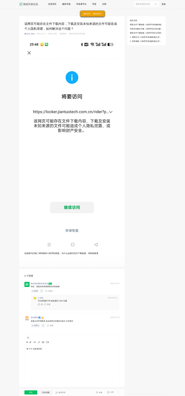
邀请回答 (60, 392)
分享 (110, 392)
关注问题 (45, 392)
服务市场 (66, 4)
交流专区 (52, 4)
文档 (104, 4)
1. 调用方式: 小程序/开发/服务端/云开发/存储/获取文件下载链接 (146, 37)
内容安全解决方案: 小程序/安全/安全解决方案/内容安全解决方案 (146, 29)
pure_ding (30, 34)
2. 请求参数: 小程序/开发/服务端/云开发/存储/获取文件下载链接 (146, 41)
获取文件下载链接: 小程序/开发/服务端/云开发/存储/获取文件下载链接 (146, 25)
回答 (31, 392)
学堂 (94, 4)
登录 (164, 4)
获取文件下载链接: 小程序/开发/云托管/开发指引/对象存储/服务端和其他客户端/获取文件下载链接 (146, 33)
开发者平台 (81, 4)
